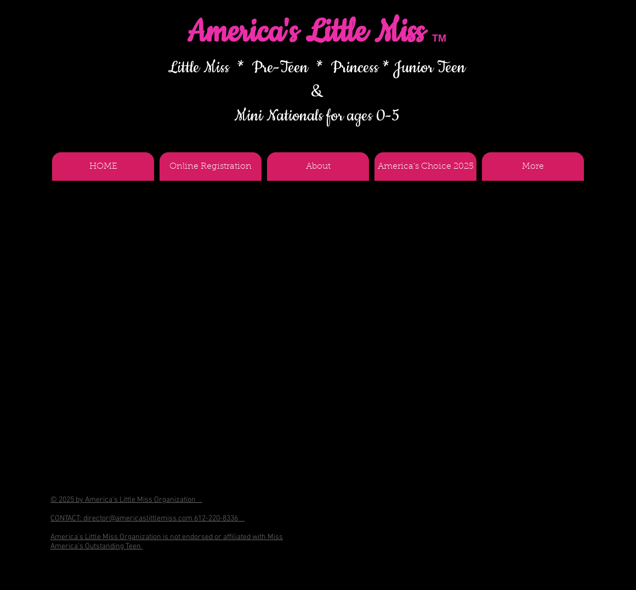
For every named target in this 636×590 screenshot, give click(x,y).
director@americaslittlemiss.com (137, 518)
